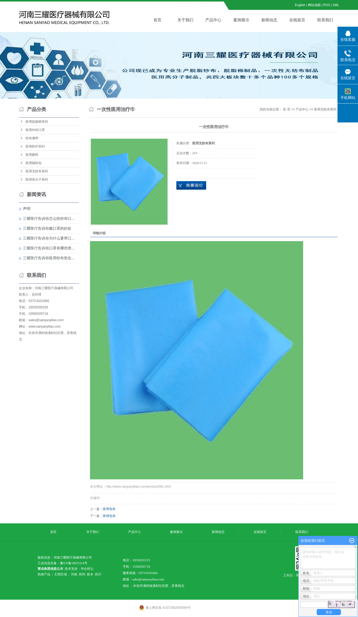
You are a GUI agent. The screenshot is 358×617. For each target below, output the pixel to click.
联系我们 (325, 20)
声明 (26, 208)
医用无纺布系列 (37, 171)
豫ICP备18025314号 (73, 563)
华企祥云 (87, 569)
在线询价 (191, 185)
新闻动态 (269, 20)
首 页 (286, 109)
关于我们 (185, 20)
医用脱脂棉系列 (37, 122)
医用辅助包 (34, 163)
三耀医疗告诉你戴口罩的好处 (47, 228)
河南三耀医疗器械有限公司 (54, 288)
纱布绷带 (32, 138)
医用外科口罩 (35, 130)
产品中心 (213, 20)
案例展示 (241, 20)
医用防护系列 (35, 146)
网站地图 (315, 5)
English (300, 5)
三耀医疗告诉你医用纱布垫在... (49, 258)
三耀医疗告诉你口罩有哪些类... (49, 248)
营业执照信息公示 (50, 569)
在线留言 (297, 20)
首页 (157, 20)
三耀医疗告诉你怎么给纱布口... (49, 218)
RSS (326, 5)
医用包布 (109, 509)
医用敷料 (32, 155)
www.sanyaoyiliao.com (45, 326)
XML (335, 5)
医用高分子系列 (37, 179)
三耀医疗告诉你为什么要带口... (49, 238)
